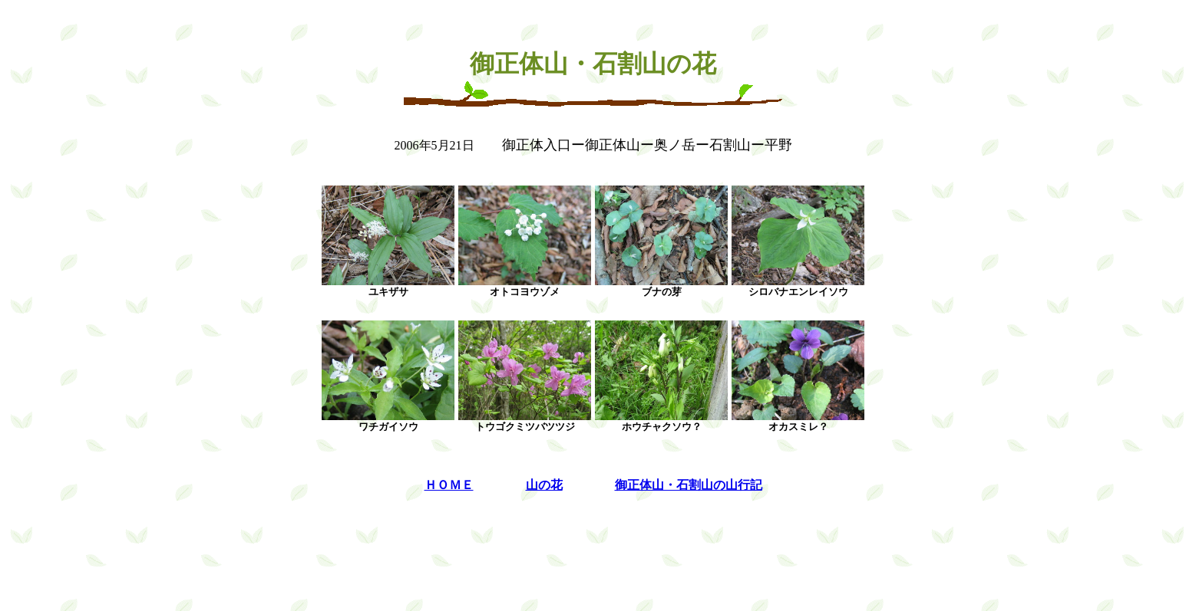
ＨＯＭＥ (449, 484)
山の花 (544, 484)
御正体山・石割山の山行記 (688, 484)
